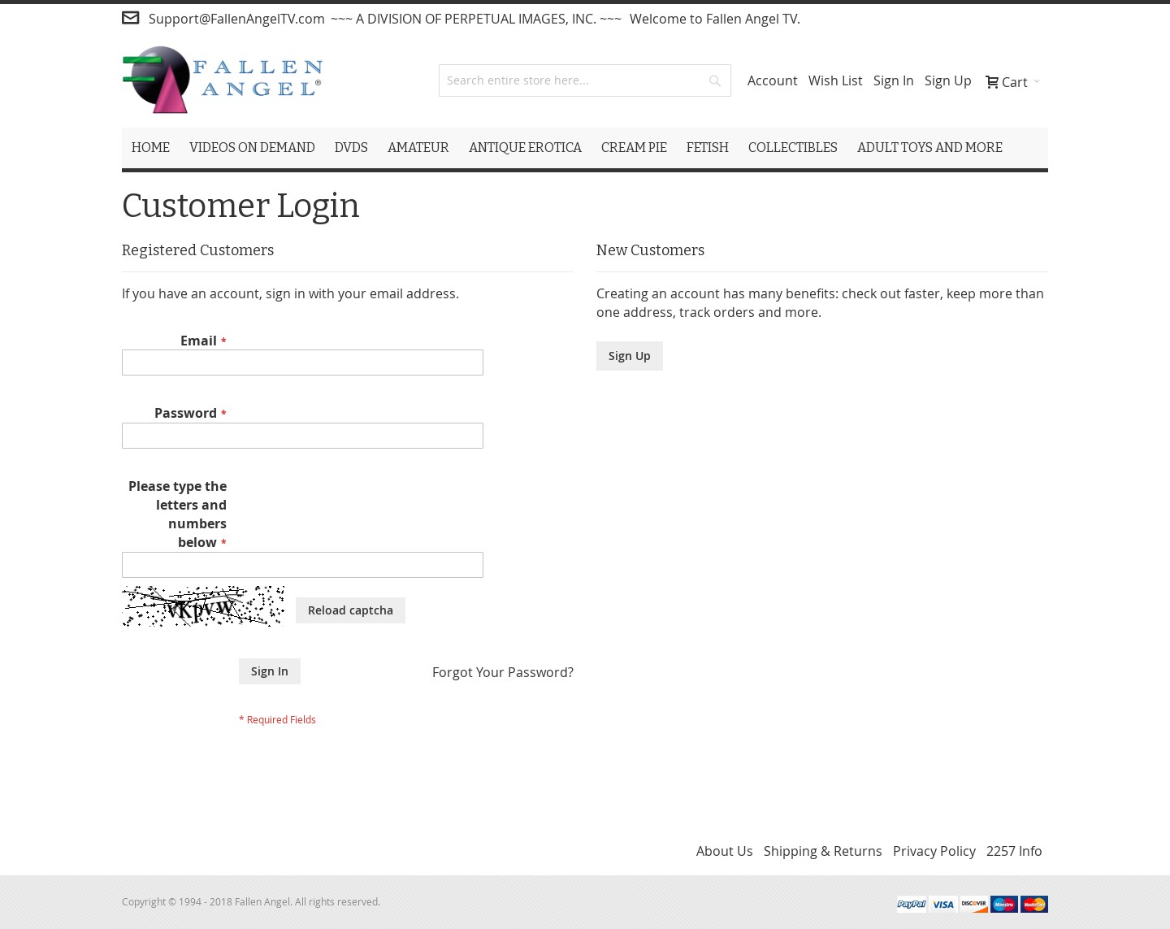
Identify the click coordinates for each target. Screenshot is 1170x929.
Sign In (893, 80)
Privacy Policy (934, 851)
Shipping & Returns (823, 851)
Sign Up (948, 80)
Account (773, 80)
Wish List (835, 80)
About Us (724, 851)
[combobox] (585, 80)
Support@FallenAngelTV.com (237, 19)
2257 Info (1014, 851)
